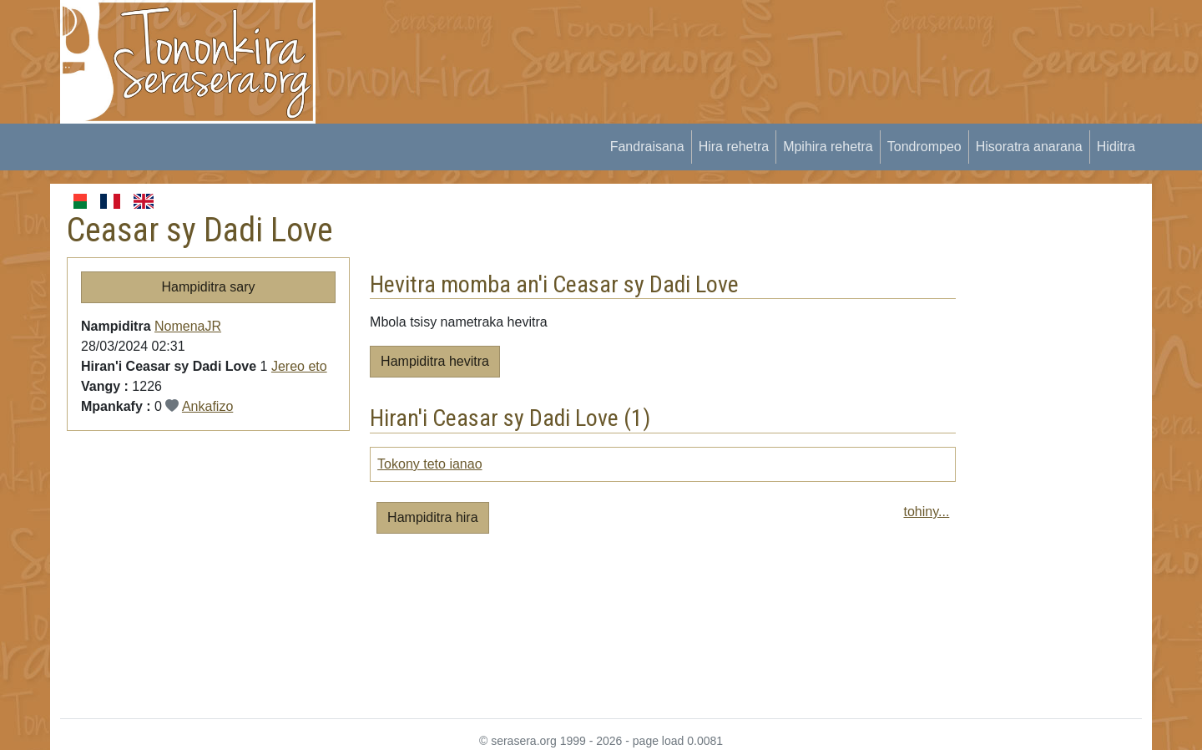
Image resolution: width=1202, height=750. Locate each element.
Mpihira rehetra (828, 146)
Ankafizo (207, 406)
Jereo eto (299, 366)
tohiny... (926, 511)
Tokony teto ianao (429, 464)
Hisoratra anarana (1029, 146)
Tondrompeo (924, 146)
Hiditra (1116, 146)
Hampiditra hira (432, 517)
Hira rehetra (734, 146)
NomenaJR (187, 326)
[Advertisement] (639, 37)
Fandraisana (647, 146)
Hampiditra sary (208, 287)
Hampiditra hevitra (435, 361)
